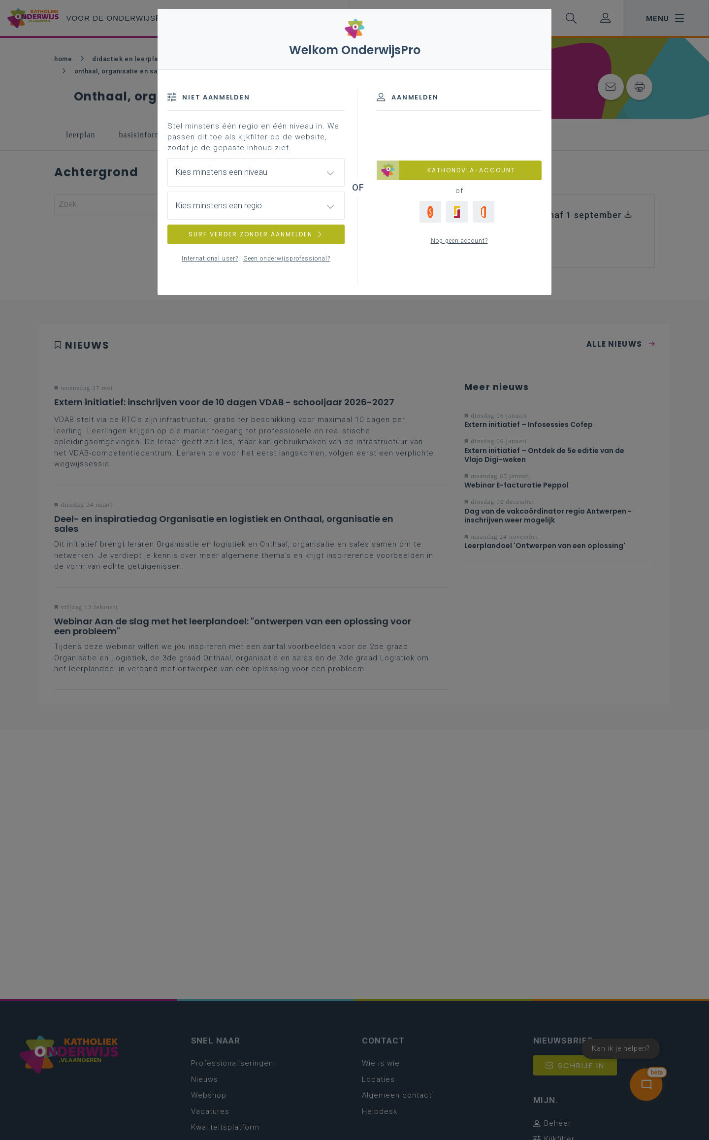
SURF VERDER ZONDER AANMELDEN (256, 234)
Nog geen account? (459, 240)
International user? (210, 258)
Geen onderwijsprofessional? (286, 258)
